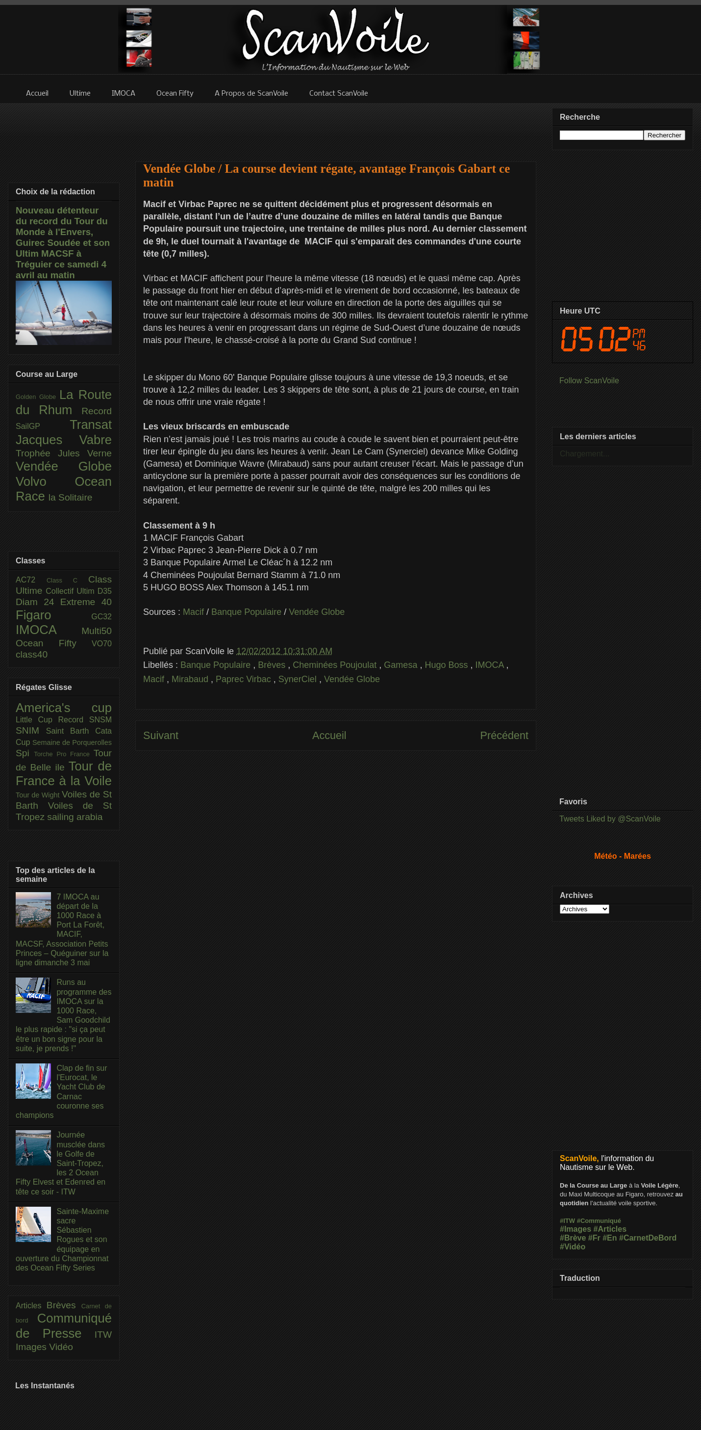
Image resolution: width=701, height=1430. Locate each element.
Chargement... (584, 454)
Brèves (273, 665)
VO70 (102, 643)
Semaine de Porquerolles (72, 742)
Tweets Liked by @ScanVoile (610, 819)
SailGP (43, 426)
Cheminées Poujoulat (336, 665)
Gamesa (402, 665)
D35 (105, 591)
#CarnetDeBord (647, 1238)
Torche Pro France (63, 754)
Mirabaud (191, 679)
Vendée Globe (317, 612)
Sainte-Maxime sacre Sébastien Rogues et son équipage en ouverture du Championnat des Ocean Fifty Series (62, 1239)
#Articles (610, 1229)
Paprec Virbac (245, 679)
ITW (103, 1334)
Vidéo (61, 1347)
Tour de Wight (39, 795)
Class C (67, 580)
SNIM (31, 730)
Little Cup (37, 719)
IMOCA (490, 665)
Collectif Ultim (71, 591)
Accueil (329, 735)
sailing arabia (74, 817)
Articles (31, 1305)
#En (609, 1238)
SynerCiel (298, 679)
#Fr (594, 1238)
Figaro (53, 615)
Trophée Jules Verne (64, 453)
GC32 (101, 616)
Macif (193, 612)
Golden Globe (37, 396)
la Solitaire (71, 497)
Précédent (504, 735)
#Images (575, 1229)
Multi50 (96, 631)
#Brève (573, 1238)
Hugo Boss (447, 665)
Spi (25, 753)
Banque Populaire (246, 612)
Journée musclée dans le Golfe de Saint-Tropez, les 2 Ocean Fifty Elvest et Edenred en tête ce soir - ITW (60, 1163)
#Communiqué (599, 1220)
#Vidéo (572, 1247)
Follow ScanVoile (589, 380)
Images (32, 1347)
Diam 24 (38, 602)
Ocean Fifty (54, 643)
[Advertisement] (336, 126)
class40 (32, 654)
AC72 (31, 580)
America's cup (64, 708)
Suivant (160, 735)
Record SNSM (85, 719)
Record (96, 411)
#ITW (567, 1220)
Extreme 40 (86, 602)
